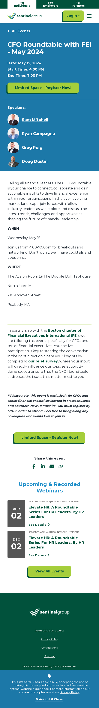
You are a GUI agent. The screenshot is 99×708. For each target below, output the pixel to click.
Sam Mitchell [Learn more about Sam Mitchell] (35, 119)
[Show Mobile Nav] (89, 16)
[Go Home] (25, 15)
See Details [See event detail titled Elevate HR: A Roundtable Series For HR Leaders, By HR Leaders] (39, 524)
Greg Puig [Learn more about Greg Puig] (32, 147)
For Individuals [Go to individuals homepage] (22, 4)
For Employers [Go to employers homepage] (50, 4)
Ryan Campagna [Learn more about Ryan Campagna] (38, 133)
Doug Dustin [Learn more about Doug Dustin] (35, 161)
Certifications (49, 647)
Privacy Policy (70, 692)
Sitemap (49, 656)
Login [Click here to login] (73, 16)
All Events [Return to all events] (19, 31)
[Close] (49, 699)
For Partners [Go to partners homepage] (78, 4)
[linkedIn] (42, 466)
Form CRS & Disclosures (49, 630)
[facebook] (34, 466)
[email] (52, 466)
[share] (60, 466)
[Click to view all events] (49, 571)
